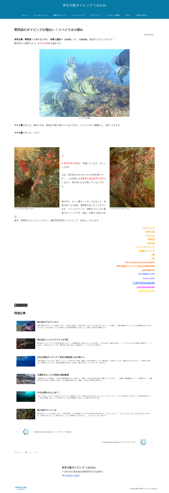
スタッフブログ (21, 305)
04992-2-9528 (72, 476)
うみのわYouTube (146, 291)
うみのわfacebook (143, 282)
